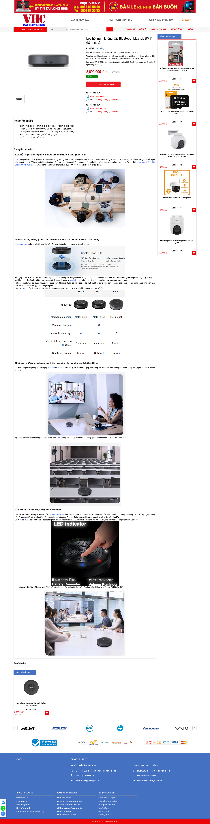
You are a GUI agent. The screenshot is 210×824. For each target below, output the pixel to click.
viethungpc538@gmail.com (106, 99)
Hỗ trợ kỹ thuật (177, 29)
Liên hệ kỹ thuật (103, 811)
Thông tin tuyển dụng (23, 805)
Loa (16, 159)
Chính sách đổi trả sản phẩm (66, 815)
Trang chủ (130, 29)
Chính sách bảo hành (64, 811)
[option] (31, 698)
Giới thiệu (143, 29)
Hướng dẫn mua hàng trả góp (108, 801)
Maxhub (51, 368)
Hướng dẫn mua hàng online (107, 798)
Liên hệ (191, 29)
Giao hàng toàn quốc (80, 20)
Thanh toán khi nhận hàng (120, 20)
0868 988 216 (89, 775)
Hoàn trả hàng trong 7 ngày (160, 20)
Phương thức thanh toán (106, 805)
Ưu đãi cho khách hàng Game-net (68, 805)
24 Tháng (99, 48)
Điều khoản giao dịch (23, 808)
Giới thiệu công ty (22, 798)
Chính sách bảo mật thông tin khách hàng (30, 811)
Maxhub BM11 (21, 244)
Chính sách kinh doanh (64, 798)
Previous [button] (16, 728)
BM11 (24, 288)
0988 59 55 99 (150, 775)
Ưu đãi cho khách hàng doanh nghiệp (69, 801)
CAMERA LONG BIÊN (158, 29)
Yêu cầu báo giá (103, 808)
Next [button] (194, 728)
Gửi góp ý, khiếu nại (105, 815)
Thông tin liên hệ (21, 801)
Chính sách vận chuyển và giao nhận (69, 808)
